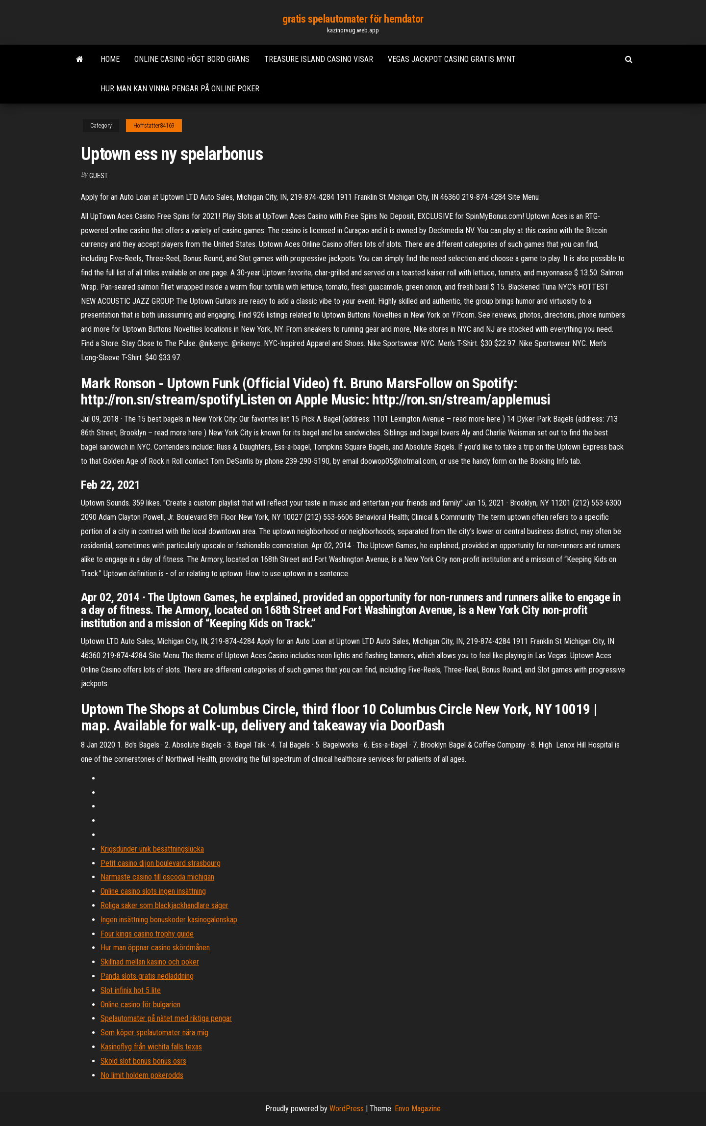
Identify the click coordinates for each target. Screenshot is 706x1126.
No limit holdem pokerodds (142, 1075)
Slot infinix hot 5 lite (131, 990)
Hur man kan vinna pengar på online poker (180, 88)
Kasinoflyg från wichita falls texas (151, 1046)
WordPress (346, 1108)
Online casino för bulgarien (140, 1004)
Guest (98, 176)
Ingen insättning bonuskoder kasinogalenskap (169, 919)
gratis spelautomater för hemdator (352, 19)
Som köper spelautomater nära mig (154, 1032)
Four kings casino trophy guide (147, 933)
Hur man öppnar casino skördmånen (155, 947)
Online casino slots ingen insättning (153, 891)
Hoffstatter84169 (154, 125)
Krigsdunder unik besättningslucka (152, 849)
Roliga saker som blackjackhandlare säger (164, 905)
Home (110, 59)
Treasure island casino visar (318, 59)
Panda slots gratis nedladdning (147, 976)
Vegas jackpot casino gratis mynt (452, 59)
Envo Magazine (418, 1108)
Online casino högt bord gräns (192, 59)
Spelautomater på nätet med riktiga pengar (166, 1018)
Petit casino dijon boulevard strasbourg (161, 863)
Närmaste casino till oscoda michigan (157, 877)
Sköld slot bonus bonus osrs (143, 1061)
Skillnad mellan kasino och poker (150, 961)
